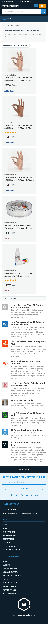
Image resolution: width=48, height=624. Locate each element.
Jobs (5, 579)
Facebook (11, 495)
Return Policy (10, 583)
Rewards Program (12, 575)
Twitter (16, 495)
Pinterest (31, 495)
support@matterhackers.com (20, 513)
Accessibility (9, 593)
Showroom (9, 532)
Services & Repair (11, 550)
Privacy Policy (10, 586)
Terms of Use (9, 590)
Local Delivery (10, 572)
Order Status (10, 568)
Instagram (21, 495)
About (6, 561)
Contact (7, 565)
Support (7, 542)
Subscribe (24, 488)
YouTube (36, 495)
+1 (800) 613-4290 (11, 509)
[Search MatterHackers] (43, 11)
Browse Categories (15, 45)
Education (8, 539)
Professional (10, 535)
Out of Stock (9, 239)
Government (9, 546)
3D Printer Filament (13, 26)
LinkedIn (26, 495)
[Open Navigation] (7, 19)
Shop (5, 525)
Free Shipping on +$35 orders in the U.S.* (17, 1)
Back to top (24, 469)
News (5, 528)
